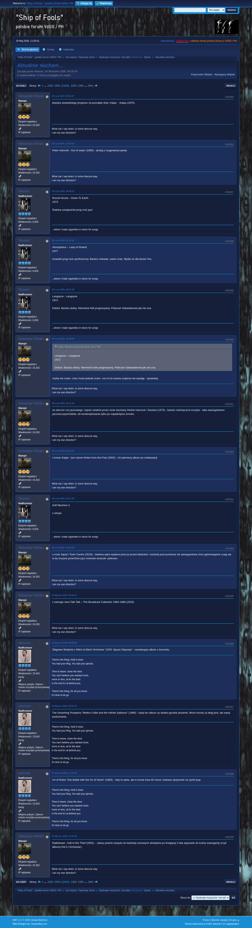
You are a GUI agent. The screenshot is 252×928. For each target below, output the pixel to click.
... (45, 85)
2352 (50, 85)
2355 (74, 85)
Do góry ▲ (234, 920)
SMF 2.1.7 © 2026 (21, 920)
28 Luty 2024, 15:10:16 (63, 240)
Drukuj (230, 86)
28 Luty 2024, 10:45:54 (63, 143)
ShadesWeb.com (39, 924)
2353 (57, 85)
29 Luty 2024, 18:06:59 (63, 547)
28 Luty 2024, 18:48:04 (63, 339)
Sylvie (147, 57)
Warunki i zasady (219, 920)
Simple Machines (39, 920)
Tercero (24, 191)
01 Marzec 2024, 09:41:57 (64, 706)
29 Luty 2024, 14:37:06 (63, 498)
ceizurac (24, 643)
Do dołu (21, 86)
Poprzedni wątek (201, 74)
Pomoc (206, 920)
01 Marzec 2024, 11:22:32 (64, 773)
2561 (91, 85)
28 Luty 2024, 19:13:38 (63, 403)
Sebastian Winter (31, 96)
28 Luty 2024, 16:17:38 (63, 289)
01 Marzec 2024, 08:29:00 (64, 643)
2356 (81, 85)
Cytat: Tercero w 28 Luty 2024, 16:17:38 (78, 346)
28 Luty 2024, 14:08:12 (63, 191)
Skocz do (185, 897)
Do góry (21, 882)
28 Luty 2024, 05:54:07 (63, 96)
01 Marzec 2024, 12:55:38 (64, 836)
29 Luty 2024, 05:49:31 (63, 451)
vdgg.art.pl (182, 41)
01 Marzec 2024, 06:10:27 (64, 595)
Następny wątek (225, 74)
